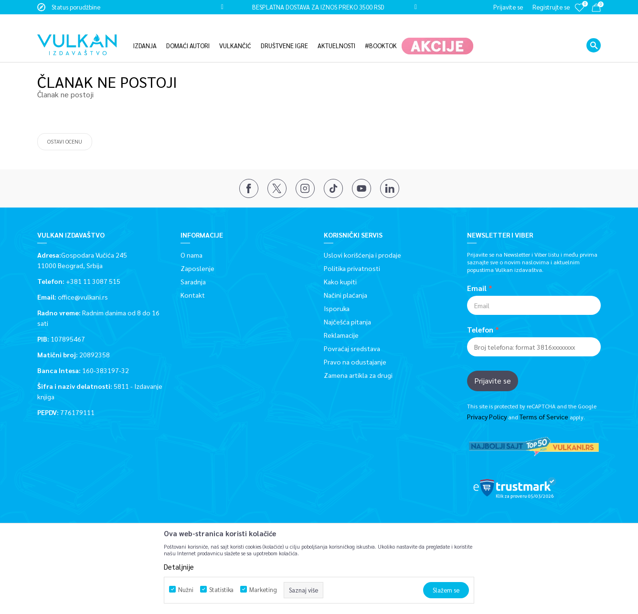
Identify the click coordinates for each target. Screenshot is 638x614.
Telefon (480, 329)
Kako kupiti (340, 281)
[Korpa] (596, 9)
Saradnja (193, 281)
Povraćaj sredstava (352, 347)
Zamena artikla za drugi (358, 374)
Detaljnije (179, 566)
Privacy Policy (487, 416)
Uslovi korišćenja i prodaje (362, 254)
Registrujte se (551, 7)
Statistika (221, 589)
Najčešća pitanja (347, 321)
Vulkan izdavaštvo (61, 54)
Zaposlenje (197, 267)
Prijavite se (492, 380)
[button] (593, 31)
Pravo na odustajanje (355, 361)
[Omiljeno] (579, 14)
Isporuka (337, 307)
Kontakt (193, 294)
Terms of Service (544, 416)
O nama (191, 254)
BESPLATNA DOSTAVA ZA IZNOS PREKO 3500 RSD (318, 7)
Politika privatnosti (352, 267)
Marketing (263, 589)
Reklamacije (341, 334)
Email (477, 287)
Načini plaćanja (345, 294)
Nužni (185, 589)
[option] (319, 7)
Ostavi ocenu (64, 141)
